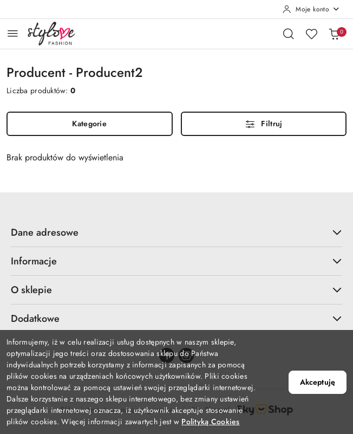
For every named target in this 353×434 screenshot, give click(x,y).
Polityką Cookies (210, 421)
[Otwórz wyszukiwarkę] (289, 33)
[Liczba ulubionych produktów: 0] (311, 33)
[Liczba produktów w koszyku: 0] (334, 33)
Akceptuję (317, 382)
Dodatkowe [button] (176, 319)
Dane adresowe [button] (176, 232)
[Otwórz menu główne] (12, 33)
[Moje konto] (311, 9)
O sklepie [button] (176, 290)
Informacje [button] (176, 261)
